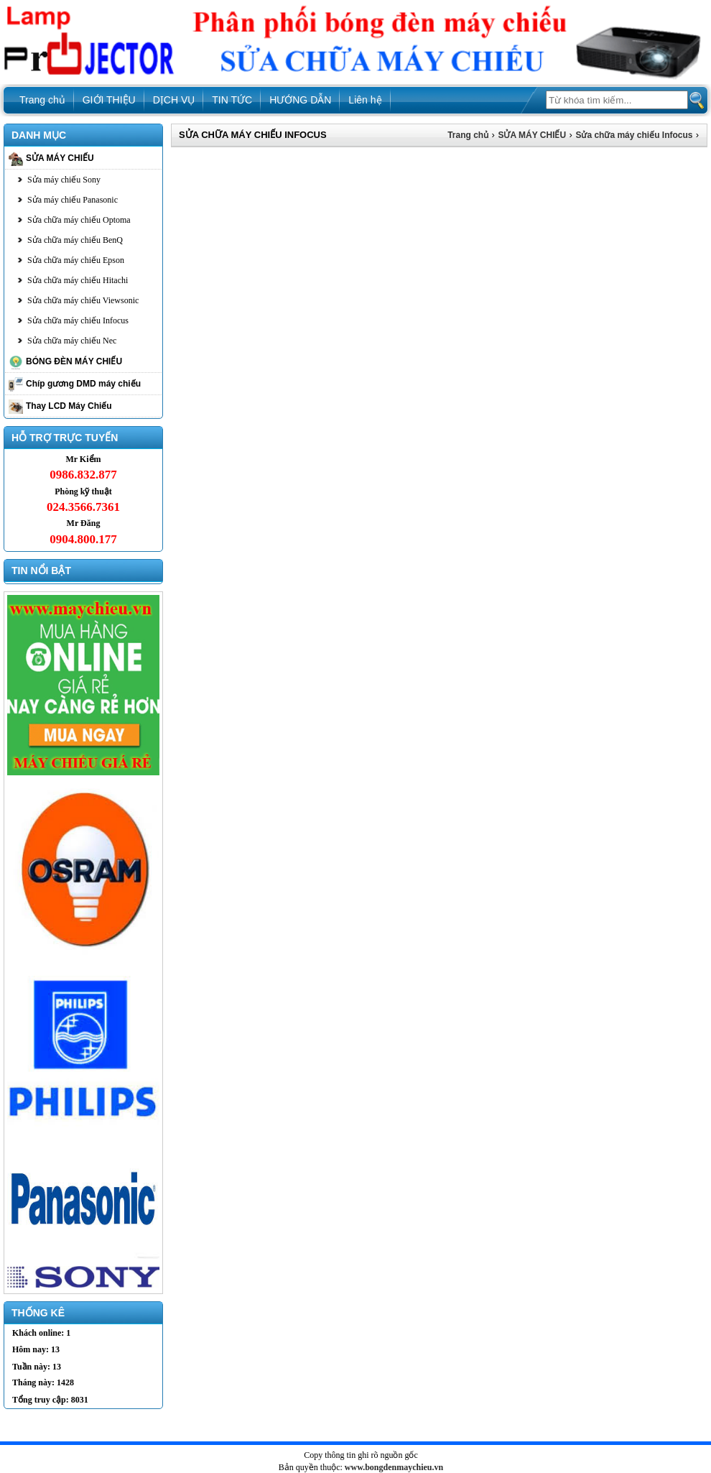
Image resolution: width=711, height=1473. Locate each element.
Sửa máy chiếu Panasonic (72, 200)
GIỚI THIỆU (109, 100)
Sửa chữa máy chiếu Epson (75, 260)
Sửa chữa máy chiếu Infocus (78, 320)
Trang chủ (42, 100)
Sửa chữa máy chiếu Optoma (79, 220)
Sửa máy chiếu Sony (64, 180)
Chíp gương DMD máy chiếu (83, 384)
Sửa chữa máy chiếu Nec (71, 341)
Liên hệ (364, 100)
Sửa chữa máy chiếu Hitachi (77, 280)
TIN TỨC (232, 100)
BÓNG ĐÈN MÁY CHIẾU (74, 361)
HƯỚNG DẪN (300, 100)
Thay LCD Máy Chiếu (69, 406)
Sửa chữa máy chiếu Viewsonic (83, 300)
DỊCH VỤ (174, 100)
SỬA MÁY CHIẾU (60, 158)
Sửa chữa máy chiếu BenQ (75, 240)
